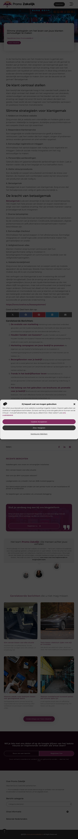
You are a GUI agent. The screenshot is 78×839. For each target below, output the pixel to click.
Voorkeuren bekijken (39, 434)
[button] (74, 404)
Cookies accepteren (39, 422)
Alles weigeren (39, 428)
